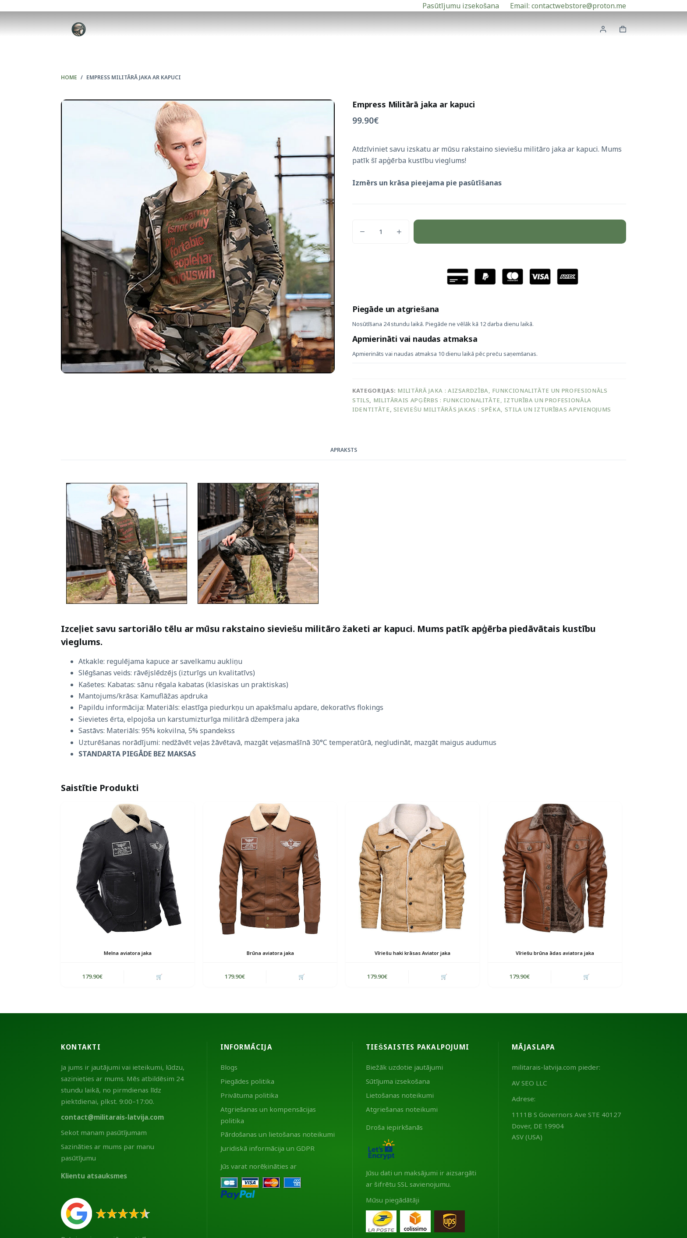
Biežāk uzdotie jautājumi (404, 1068)
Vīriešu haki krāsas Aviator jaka (412, 953)
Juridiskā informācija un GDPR (267, 1150)
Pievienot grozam (520, 231)
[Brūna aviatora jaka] (270, 868)
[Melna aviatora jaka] (128, 868)
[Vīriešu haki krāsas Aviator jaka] (412, 868)
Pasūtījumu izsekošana (460, 6)
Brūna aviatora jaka (270, 953)
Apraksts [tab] (343, 450)
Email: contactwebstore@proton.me (568, 6)
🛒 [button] (158, 977)
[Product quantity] (380, 232)
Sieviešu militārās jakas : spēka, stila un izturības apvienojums (502, 409)
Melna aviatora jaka (128, 953)
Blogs (228, 1068)
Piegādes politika (247, 1082)
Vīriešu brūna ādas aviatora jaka (555, 953)
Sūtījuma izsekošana (398, 1082)
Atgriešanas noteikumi (402, 1111)
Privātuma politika (249, 1097)
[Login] (603, 29)
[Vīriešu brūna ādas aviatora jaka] (555, 868)
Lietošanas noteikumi (400, 1097)
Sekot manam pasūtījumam (104, 1134)
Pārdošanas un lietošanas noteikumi (277, 1136)
